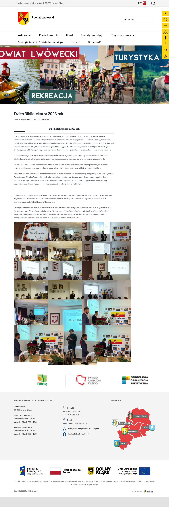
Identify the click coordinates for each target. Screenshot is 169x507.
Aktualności (46, 119)
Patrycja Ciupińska (22, 119)
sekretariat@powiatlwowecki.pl (75, 423)
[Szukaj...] (138, 19)
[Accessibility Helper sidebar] (153, 3)
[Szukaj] (125, 19)
